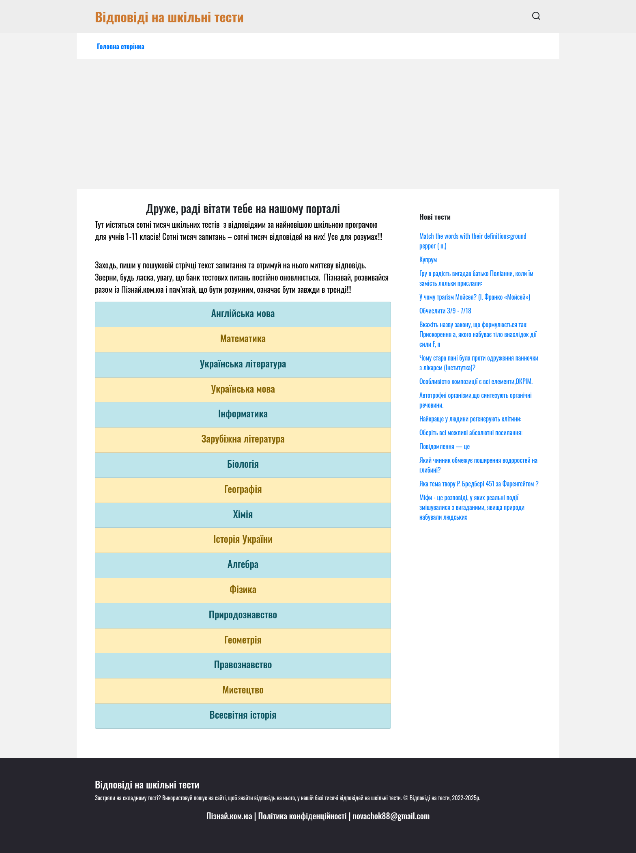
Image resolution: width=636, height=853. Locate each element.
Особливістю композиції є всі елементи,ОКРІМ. (476, 381)
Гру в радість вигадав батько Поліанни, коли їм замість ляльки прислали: (476, 278)
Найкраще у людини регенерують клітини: (470, 418)
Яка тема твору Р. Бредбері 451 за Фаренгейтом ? (479, 483)
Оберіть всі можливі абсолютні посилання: (470, 432)
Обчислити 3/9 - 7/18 (445, 310)
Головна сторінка (120, 46)
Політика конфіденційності (302, 816)
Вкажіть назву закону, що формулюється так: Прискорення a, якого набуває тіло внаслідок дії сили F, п (478, 334)
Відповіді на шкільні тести (169, 16)
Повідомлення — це (444, 446)
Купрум (428, 259)
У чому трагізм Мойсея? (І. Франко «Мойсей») (474, 297)
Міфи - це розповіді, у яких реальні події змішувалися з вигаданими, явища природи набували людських (471, 507)
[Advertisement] (318, 128)
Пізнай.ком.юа (229, 816)
